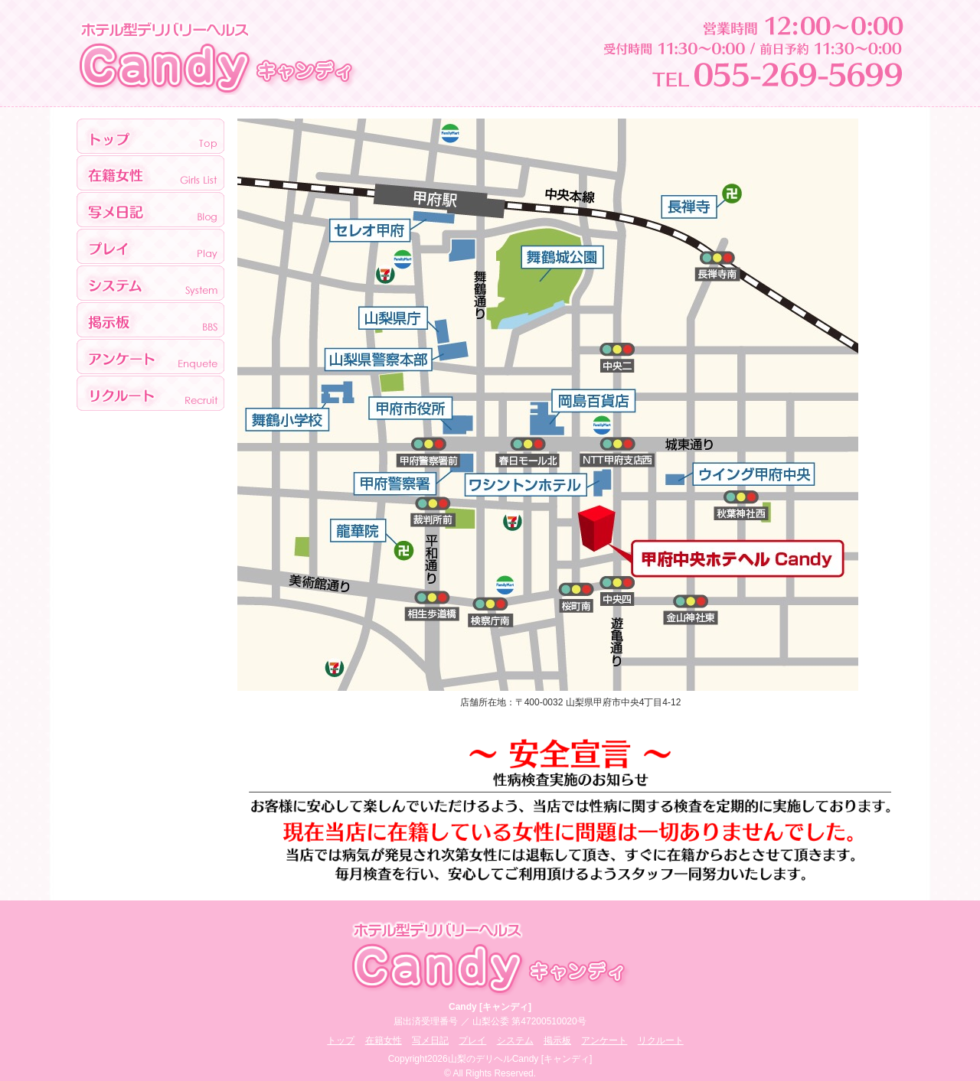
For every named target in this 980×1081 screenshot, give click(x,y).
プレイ (150, 247)
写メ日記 (150, 210)
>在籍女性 (150, 173)
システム (150, 283)
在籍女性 (383, 1040)
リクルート (150, 393)
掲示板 (150, 320)
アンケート (150, 357)
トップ (150, 137)
